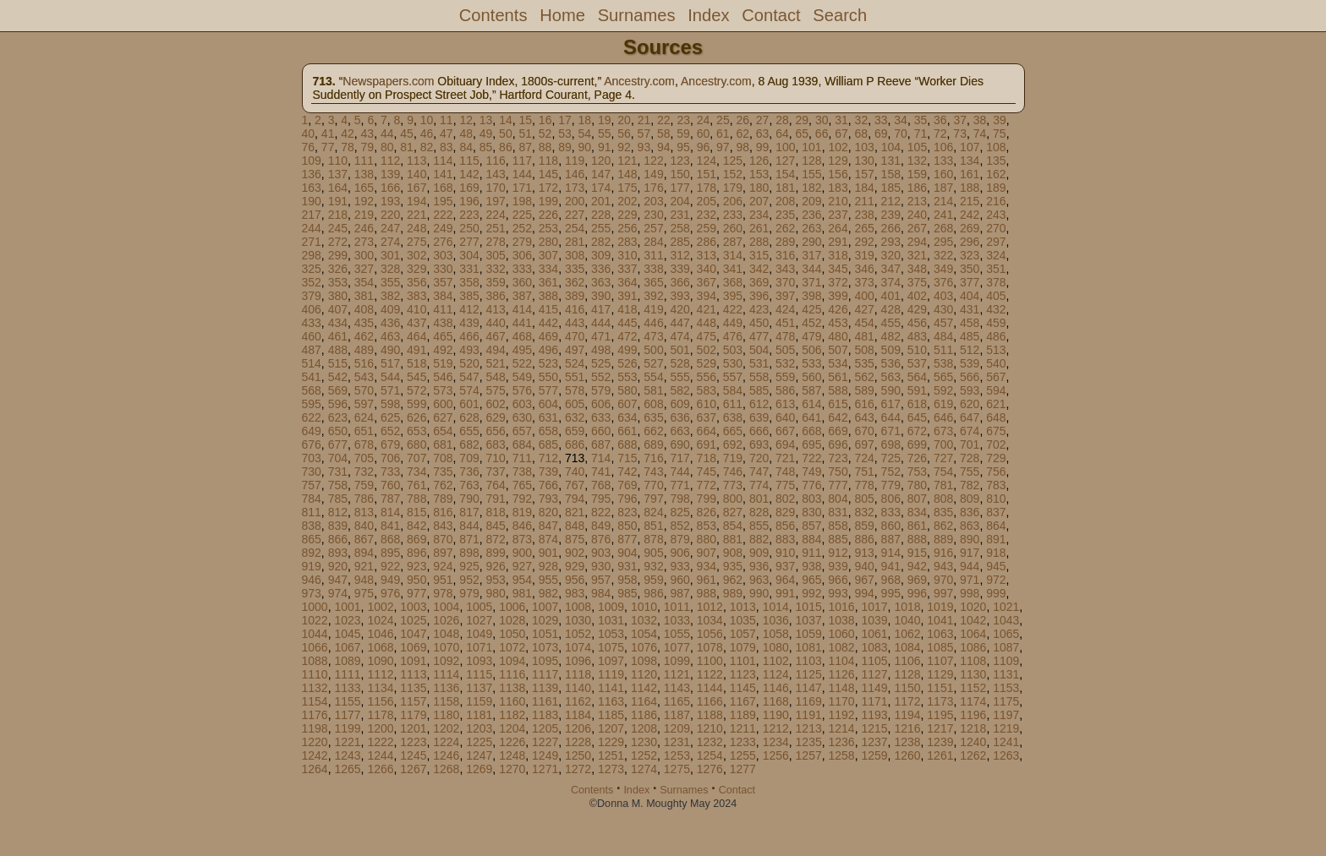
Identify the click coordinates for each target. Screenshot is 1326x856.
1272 (578, 769)
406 (311, 309)
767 (574, 485)
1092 (446, 661)
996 (917, 593)
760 (390, 485)
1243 (347, 755)
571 (390, 390)
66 (822, 133)
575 (495, 390)
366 (679, 282)
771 (679, 485)
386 (495, 296)
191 (338, 201)
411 (442, 309)
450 (759, 323)
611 (732, 404)
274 (390, 241)
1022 (315, 620)
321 (917, 255)
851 (653, 525)
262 (785, 228)
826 (706, 512)
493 (469, 350)
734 (416, 471)
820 (548, 512)
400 (864, 296)
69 (881, 133)
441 (522, 323)
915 (917, 552)
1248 (512, 755)
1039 (874, 620)
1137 (479, 688)
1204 (512, 728)
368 (732, 282)
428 (891, 309)
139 (390, 174)
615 (837, 404)
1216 (907, 728)
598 (390, 404)
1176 (315, 715)
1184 (578, 715)
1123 (743, 674)
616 (864, 404)
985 (627, 593)
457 (943, 323)
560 (811, 377)
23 (683, 120)
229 (627, 214)
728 (969, 458)
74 (980, 133)
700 (943, 444)
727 (943, 458)
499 (627, 350)
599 (416, 404)
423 (759, 309)
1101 (743, 661)
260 (732, 228)
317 (811, 255)
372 (837, 282)
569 (338, 390)
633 (601, 417)
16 (545, 120)
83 (446, 147)
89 (565, 147)
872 (495, 539)
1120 (644, 674)
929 (574, 566)
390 (601, 296)
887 (891, 539)
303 (442, 255)
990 (759, 593)
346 (864, 268)
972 (995, 579)
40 (308, 133)
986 (653, 593)
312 (679, 255)
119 (574, 160)
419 (653, 309)
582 (679, 390)
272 (338, 241)
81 (407, 147)
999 (995, 593)
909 (759, 552)
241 (943, 214)
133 (943, 160)
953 (495, 579)
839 (338, 525)
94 (664, 147)
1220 (315, 742)
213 (917, 201)
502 (706, 350)
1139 (545, 688)
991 (785, 593)
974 (338, 593)
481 (864, 336)
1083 (874, 647)
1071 (479, 647)
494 (495, 350)
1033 (677, 620)
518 (416, 363)
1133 (347, 688)
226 (548, 214)
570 (364, 390)
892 (311, 552)
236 (811, 214)
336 (601, 268)
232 (706, 214)
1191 (809, 715)
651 (364, 431)
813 (364, 512)
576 (522, 390)
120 (601, 160)
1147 (809, 688)
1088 (315, 661)
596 (338, 404)
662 (653, 431)
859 (864, 525)
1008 (578, 606)
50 (505, 133)
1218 (973, 728)
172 (548, 187)
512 (969, 350)
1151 (940, 688)
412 (469, 309)
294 (917, 241)
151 (706, 174)
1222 (380, 742)
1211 (743, 728)
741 (601, 471)
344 (811, 268)
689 (653, 444)
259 (706, 228)
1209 (677, 728)
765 (522, 485)
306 (522, 255)
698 (891, 444)
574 (469, 390)
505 (785, 350)
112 (390, 160)
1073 (545, 647)
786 (364, 498)
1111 (347, 674)
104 (891, 147)
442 (548, 323)
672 (917, 431)
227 (574, 214)
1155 (347, 701)
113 (416, 160)
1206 (578, 728)
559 (785, 377)
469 (548, 336)
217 (311, 214)
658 (548, 431)
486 (995, 336)
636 (679, 417)
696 (837, 444)
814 (390, 512)
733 (390, 471)
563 (891, 377)
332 (495, 268)
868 (390, 539)
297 (995, 241)
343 (785, 268)
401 (891, 296)
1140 (578, 688)
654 (442, 431)
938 (811, 566)
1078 (710, 647)
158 (891, 174)
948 (364, 579)
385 (469, 296)
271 (311, 241)
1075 (611, 647)
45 (407, 133)
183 (837, 187)
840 (364, 525)
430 (943, 309)
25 (723, 120)
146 (574, 174)
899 (495, 552)
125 (732, 160)
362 (574, 282)
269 (969, 228)
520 (469, 363)
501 (679, 350)
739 (548, 471)
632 (574, 417)
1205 (545, 728)
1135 (413, 688)
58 (664, 133)
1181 (479, 715)
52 (545, 133)
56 (624, 133)
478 (785, 336)
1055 (677, 634)
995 (891, 593)
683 (495, 444)
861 (917, 525)
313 (706, 255)
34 (900, 120)
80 (387, 147)
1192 (842, 715)
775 (785, 485)
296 (969, 241)
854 (732, 525)
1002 (380, 606)
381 (364, 296)
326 (338, 268)
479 (811, 336)
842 (416, 525)
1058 (776, 634)
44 (387, 133)
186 (917, 187)
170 (495, 187)
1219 (1006, 728)
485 (969, 336)
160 (943, 174)
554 (653, 377)
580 (627, 390)
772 (706, 485)
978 (442, 593)
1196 (973, 715)
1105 (874, 661)
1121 (677, 674)
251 (495, 228)
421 (706, 309)
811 (311, 512)
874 (548, 539)
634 (627, 417)
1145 (743, 688)
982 (548, 593)
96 (703, 147)
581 (653, 390)
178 (706, 187)
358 (469, 282)
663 (679, 431)
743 (653, 471)
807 (917, 498)
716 (653, 458)
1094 (512, 661)
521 (495, 363)
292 (864, 241)
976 (390, 593)
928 (548, 566)
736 (469, 471)
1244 (380, 755)
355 (390, 282)
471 (601, 336)
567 (995, 377)
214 (943, 201)
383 (416, 296)
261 (759, 228)
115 (469, 160)
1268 (446, 769)
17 (565, 120)
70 (900, 133)
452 (811, 323)
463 (390, 336)
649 (311, 431)
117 (522, 160)
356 (416, 282)
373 (864, 282)
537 (917, 363)
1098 (644, 661)
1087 (1006, 647)
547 (469, 377)
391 (627, 296)
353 (338, 282)
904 (627, 552)
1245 (413, 755)
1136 (446, 688)
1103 (809, 661)
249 (442, 228)
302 (416, 255)
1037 (809, 620)
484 (943, 336)
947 (338, 579)
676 (311, 444)
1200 (380, 728)
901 (548, 552)
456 (917, 323)
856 (785, 525)
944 (969, 566)
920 (338, 566)
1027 (479, 620)
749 (811, 471)
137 (338, 174)
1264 (315, 769)
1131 (1006, 674)
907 (706, 552)
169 (469, 187)
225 (522, 214)
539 (969, 363)
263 (811, 228)
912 (837, 552)
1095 (545, 661)
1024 (380, 620)
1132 (315, 688)
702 (995, 444)
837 (995, 512)
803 (811, 498)
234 (759, 214)
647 (969, 417)
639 (759, 417)
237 (837, 214)
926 (495, 566)
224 (495, 214)
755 (969, 471)
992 (811, 593)
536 (891, 363)
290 (811, 241)
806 (891, 498)
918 (995, 552)
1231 (677, 742)
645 (917, 417)
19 (604, 120)
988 (706, 593)
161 (969, 174)
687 (601, 444)
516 (364, 363)
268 (943, 228)
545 (416, 377)
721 (785, 458)
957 (601, 579)
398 (811, 296)
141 (442, 174)
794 (574, 498)
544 (390, 377)
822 (601, 512)
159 (917, 174)
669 (837, 431)
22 (664, 120)
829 (785, 512)
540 (995, 363)
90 (585, 147)
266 (891, 228)
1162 (578, 701)
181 (785, 187)
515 (338, 363)
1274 (644, 769)
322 (943, 255)
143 (495, 174)
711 (522, 458)
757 (311, 485)
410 (416, 309)
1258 (842, 755)
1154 (315, 701)
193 (390, 201)
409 (390, 309)
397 (785, 296)
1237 (874, 742)
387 (522, 296)
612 (759, 404)
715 (627, 458)
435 (364, 323)
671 (891, 431)
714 (601, 458)
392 (653, 296)
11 (446, 120)
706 (390, 458)
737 (495, 471)
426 (837, 309)
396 (759, 296)
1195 (940, 715)
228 (601, 214)
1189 (743, 715)
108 (995, 147)
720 (759, 458)
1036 (776, 620)
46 (427, 133)
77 (328, 147)
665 (732, 431)
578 (574, 390)
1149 (874, 688)
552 (601, 377)
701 (969, 444)
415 (548, 309)
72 (940, 133)
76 (308, 147)
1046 (380, 634)
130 (864, 160)
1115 (479, 674)
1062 (907, 634)
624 (364, 417)
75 (999, 133)
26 (742, 120)
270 (995, 228)
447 (679, 323)
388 (548, 296)
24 (703, 120)
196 (469, 201)
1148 (842, 688)
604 (548, 404)
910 (785, 552)
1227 (545, 742)
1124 (776, 674)
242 (969, 214)
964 (785, 579)
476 (732, 336)
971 (969, 579)
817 (469, 512)
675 (995, 431)
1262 (973, 755)
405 (995, 296)
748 (785, 471)
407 (338, 309)
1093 (479, 661)
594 (995, 390)
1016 (842, 606)
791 (495, 498)
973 (311, 593)
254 (574, 228)
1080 (776, 647)
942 (917, 566)
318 (837, 255)
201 (601, 201)
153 (759, 174)
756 (995, 471)
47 (446, 133)
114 (442, 160)
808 (943, 498)
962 (732, 579)
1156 (380, 701)
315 (759, 255)
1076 (644, 647)
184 (864, 187)
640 (785, 417)
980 (495, 593)
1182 (512, 715)
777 (837, 485)
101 (811, 147)
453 (837, 323)
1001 (347, 606)
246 (364, 228)
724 (864, 458)
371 (811, 282)
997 (943, 593)
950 (416, 579)
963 (759, 579)
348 (917, 268)
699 (917, 444)
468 (522, 336)
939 (837, 566)
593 (969, 390)
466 (469, 336)
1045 (347, 634)
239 (891, 214)
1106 (907, 661)
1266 (380, 769)
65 (801, 133)
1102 (776, 661)
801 (759, 498)
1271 (545, 769)
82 (427, 147)
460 (311, 336)
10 (427, 120)
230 (653, 214)
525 (601, 363)
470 (574, 336)
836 (969, 512)
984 (601, 593)
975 (364, 593)
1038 (842, 620)
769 (627, 485)
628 (469, 417)
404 (969, 296)
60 (703, 133)
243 (995, 214)
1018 (907, 606)
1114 (446, 674)
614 (811, 404)
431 (969, 309)
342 (759, 268)
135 (995, 160)
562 (864, 377)
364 (627, 282)
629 (495, 417)
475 (706, 336)
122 (653, 160)
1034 (710, 620)
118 (548, 160)
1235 (809, 742)
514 (311, 363)
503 (732, 350)
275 (416, 241)
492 (442, 350)
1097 (611, 661)
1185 (611, 715)
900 (522, 552)
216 (995, 201)
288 (759, 241)
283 (627, 241)
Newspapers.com (388, 81)
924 (442, 566)
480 (837, 336)
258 (679, 228)
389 (574, 296)
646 (943, 417)
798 (679, 498)
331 (469, 268)
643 (864, 417)
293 (891, 241)
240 (917, 214)
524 (574, 363)
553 (627, 377)
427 (864, 309)
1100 (710, 661)
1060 (842, 634)
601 (469, 404)
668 (811, 431)
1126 (842, 674)
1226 (512, 742)
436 (390, 323)
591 (917, 390)
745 (706, 471)
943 (943, 566)
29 (802, 120)
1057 (743, 634)
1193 (874, 715)
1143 (677, 688)
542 (338, 377)
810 (995, 498)
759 (364, 485)
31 (841, 120)
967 (864, 579)
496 (548, 350)
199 (548, 201)
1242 (315, 755)
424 (785, 309)
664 (706, 431)
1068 (380, 647)
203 (653, 201)
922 (390, 566)
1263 (1006, 755)
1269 (479, 769)
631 (548, 417)
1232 (710, 742)
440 (495, 323)
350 (969, 268)
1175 (1006, 701)
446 (653, 323)
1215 (874, 728)
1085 (940, 647)
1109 (1006, 661)
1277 (743, 769)
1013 (743, 606)
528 (679, 363)
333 (522, 268)
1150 (907, 688)
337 (627, 268)
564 (917, 377)
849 (601, 525)
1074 (578, 647)
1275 (677, 769)
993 (837, 593)
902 (574, 552)
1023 (347, 620)
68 (861, 133)
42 (347, 133)
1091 (413, 661)
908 (732, 552)
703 (311, 458)
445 (627, 323)
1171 (874, 701)
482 (891, 336)
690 (679, 444)
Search (840, 15)
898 (469, 552)
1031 (611, 620)
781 (943, 485)
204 (679, 201)
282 (601, 241)
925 (469, 566)
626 (416, 417)
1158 (446, 701)
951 (442, 579)
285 (679, 241)
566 (969, 377)
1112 (380, 674)
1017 (874, 606)
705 (364, 458)
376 (943, 282)
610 (706, 404)
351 (995, 268)
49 (486, 133)
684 (522, 444)
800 (732, 498)
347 (891, 268)
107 (969, 147)
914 (891, 552)
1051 (545, 634)
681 (442, 444)
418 (627, 309)
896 (416, 552)
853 (706, 525)
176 (653, 187)
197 (495, 201)
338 (653, 268)
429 (917, 309)
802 (785, 498)
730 (311, 471)
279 (522, 241)
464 (416, 336)
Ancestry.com (639, 81)
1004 (446, 606)
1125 (809, 674)
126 (759, 160)
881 (732, 539)
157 (864, 174)
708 (442, 458)
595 (311, 404)
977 (416, 593)
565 (943, 377)
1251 (611, 755)
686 (574, 444)
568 (311, 390)
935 (732, 566)
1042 (973, 620)
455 (891, 323)
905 (653, 552)
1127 (874, 674)
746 (732, 471)
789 (442, 498)
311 (653, 255)
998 (969, 593)
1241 (1006, 742)
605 (574, 404)
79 (368, 147)
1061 (874, 634)
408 (364, 309)
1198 (315, 728)
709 (469, 458)
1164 (644, 701)
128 (811, 160)
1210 (710, 728)
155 (811, 174)
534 (837, 363)
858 (837, 525)
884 (811, 539)
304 (469, 255)
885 (837, 539)
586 (785, 390)
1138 (512, 688)
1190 (776, 715)
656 (495, 431)
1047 (413, 634)
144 (522, 174)
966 (837, 579)
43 (368, 133)
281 (574, 241)
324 (995, 255)
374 (891, 282)
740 (574, 471)
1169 (809, 701)
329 (416, 268)
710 (495, 458)
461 (338, 336)
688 (627, 444)
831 (837, 512)
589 (864, 390)
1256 (776, 755)
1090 (380, 661)
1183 (545, 715)
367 (706, 282)
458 (969, 323)
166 (390, 187)
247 (390, 228)
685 (548, 444)
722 (811, 458)
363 (601, 282)
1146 (776, 688)
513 (995, 350)
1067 (347, 647)
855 (759, 525)
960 (679, 579)
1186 (644, 715)
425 (811, 309)
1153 (1006, 688)
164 (338, 187)
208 (785, 201)
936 (759, 566)
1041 (940, 620)
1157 (413, 701)
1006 (512, 606)
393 (679, 296)
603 (522, 404)
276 (442, 241)
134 (969, 160)
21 (644, 120)
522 (522, 363)
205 (706, 201)
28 (782, 120)
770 (653, 485)
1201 (413, 728)
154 (785, 174)
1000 (315, 606)
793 (548, 498)
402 (917, 296)
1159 (479, 701)
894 (364, 552)
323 (969, 255)
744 (679, 471)
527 (653, 363)
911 (811, 552)
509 (891, 350)
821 (574, 512)
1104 (842, 661)
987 (679, 593)
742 (627, 471)
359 (495, 282)
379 (311, 296)
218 (338, 214)
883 (785, 539)
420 (679, 309)
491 (416, 350)
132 (917, 160)
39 (999, 120)
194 (416, 201)
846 (522, 525)
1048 (446, 634)
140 (416, 174)
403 (943, 296)
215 (969, 201)
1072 (512, 647)
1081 (809, 647)
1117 (545, 674)
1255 (743, 755)
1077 (677, 647)
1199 (347, 728)
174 (601, 187)
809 (969, 498)
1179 (413, 715)
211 (864, 201)
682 (469, 444)
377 (969, 282)
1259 (874, 755)
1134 (380, 688)
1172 (907, 701)
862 (943, 525)
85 (486, 147)
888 (917, 539)
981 (522, 593)
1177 (347, 715)
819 (522, 512)
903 (601, 552)
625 (390, 417)
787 (390, 498)
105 (917, 147)
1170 (842, 701)
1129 (940, 674)
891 (995, 539)
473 (653, 336)
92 (624, 147)
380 (338, 296)
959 (653, 579)
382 (390, 296)
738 (522, 471)
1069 (413, 647)
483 (917, 336)
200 (574, 201)
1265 (347, 769)
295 (943, 241)
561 (837, 377)
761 (416, 485)
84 (466, 147)
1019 (940, 606)
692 (732, 444)
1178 (380, 715)
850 (627, 525)
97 (723, 147)
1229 (611, 742)
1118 (578, 674)
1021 (1006, 606)
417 (601, 309)
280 (548, 241)
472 (627, 336)
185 (891, 187)
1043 (1006, 620)
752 (891, 471)
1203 (479, 728)
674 (969, 431)
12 (466, 120)
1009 (611, 606)
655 (469, 431)
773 (732, 485)
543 (364, 377)
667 (785, 431)
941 (891, 566)
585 (759, 390)
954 (522, 579)
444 (601, 323)
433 (311, 323)
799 (706, 498)
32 (861, 120)
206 (732, 201)
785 (338, 498)
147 (601, 174)
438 (442, 323)
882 (759, 539)
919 (311, 566)
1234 (776, 742)
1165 (677, 701)
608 (653, 404)
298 (311, 255)
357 (442, 282)
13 (486, 120)
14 (505, 120)
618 (917, 404)
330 (442, 268)
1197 (1006, 715)
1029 (545, 620)
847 (548, 525)
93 (644, 147)
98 (742, 147)
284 (653, 241)
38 (980, 120)
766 (548, 485)
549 (522, 377)
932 (653, 566)
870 (442, 539)
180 (759, 187)
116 (495, 160)
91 (604, 147)
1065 (1006, 634)
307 (548, 255)
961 (706, 579)
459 (995, 323)
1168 (776, 701)
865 (311, 539)
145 (548, 174)
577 (548, 390)
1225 (479, 742)
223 (469, 214)
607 (627, 404)
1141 (611, 688)
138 (364, 174)
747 (759, 471)
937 (785, 566)
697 (864, 444)
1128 (907, 674)
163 (311, 187)
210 (837, 201)
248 (416, 228)
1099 (677, 661)
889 (943, 539)
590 (891, 390)
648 (995, 417)
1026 (446, 620)
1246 (446, 755)
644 (891, 417)
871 (469, 539)
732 (364, 471)
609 (679, 404)
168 (442, 187)
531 (759, 363)
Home (562, 15)
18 (585, 120)
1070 (446, 647)
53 (565, 133)
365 (653, 282)
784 (311, 498)
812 (338, 512)
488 (338, 350)
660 (601, 431)
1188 (710, 715)
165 (364, 187)
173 (574, 187)
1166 (710, 701)
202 (627, 201)
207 (759, 201)
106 (943, 147)
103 (864, 147)
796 (627, 498)
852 (679, 525)
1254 (710, 755)
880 (706, 539)
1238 (907, 742)
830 (811, 512)
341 (732, 268)
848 (574, 525)
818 (495, 512)
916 (943, 552)
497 (574, 350)
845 (495, 525)
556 (706, 377)
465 (442, 336)
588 (837, 390)
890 (969, 539)
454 (864, 323)
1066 (315, 647)
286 (706, 241)
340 (706, 268)
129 (837, 160)
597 (364, 404)
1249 (545, 755)
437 (416, 323)
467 (495, 336)
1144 (710, 688)
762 (442, 485)
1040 (907, 620)
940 (864, 566)
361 (548, 282)
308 (574, 255)
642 (837, 417)
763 (469, 485)
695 (811, 444)
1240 (973, 742)
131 (891, 160)
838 (311, 525)
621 (995, 404)
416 (574, 309)
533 (811, 363)
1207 (611, 728)
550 (548, 377)
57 (644, 133)
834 (917, 512)
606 (601, 404)
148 (627, 174)
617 (891, 404)
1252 (644, 755)
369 (759, 282)
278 (495, 241)
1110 (315, 674)
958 (627, 579)
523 (548, 363)
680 (416, 444)
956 (574, 579)
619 (943, 404)
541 (311, 377)
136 (311, 174)
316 (785, 255)
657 (522, 431)
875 (574, 539)
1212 (776, 728)
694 (785, 444)
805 (864, 498)
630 (522, 417)
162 (995, 174)
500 (653, 350)
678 (364, 444)
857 (811, 525)
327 (364, 268)
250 (469, 228)
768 (601, 485)
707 (416, 458)
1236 (842, 742)
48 (466, 133)
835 (943, 512)
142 (469, 174)
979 (469, 593)
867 (364, 539)
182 (811, 187)
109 (311, 160)
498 (601, 350)
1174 (973, 701)
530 (732, 363)
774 (759, 485)
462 (364, 336)
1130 (973, 674)
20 (624, 120)
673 (943, 431)
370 (785, 282)
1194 (907, 715)
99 (763, 147)
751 (864, 471)
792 (522, 498)
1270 (512, 769)
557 (732, 377)
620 (969, 404)
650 (338, 431)
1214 (842, 728)
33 (881, 120)
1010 (644, 606)
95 (683, 147)
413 (495, 309)
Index (708, 15)
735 (442, 471)
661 (627, 431)
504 (759, 350)
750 (837, 471)
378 (995, 282)
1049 (479, 634)
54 (585, 133)
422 (732, 309)
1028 (512, 620)
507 (837, 350)
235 (785, 214)
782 (969, 485)
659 (574, 431)
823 (627, 512)
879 (679, 539)
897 (442, 552)
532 (785, 363)
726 (917, 458)
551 (574, 377)
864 (995, 525)
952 (469, 579)
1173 (940, 701)
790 (469, 498)
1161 (545, 701)
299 (338, 255)
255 (601, 228)
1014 (776, 606)
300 (364, 255)
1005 (479, 606)
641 (811, 417)
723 (837, 458)
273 (364, 241)
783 (995, 485)
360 (522, 282)
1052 (578, 634)
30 (822, 120)
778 (864, 485)
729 (995, 458)
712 (548, 458)
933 (679, 566)
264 (837, 228)
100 (785, 147)
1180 (446, 715)
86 (505, 147)
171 (522, 187)
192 (364, 201)
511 (943, 350)
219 (364, 214)
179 (732, 187)
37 (960, 120)
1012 (710, 606)
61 (723, 133)
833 (891, 512)
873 (522, 539)
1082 (842, 647)
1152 (973, 688)
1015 (809, 606)
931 (627, 566)
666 (759, 431)
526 (627, 363)
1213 (809, 728)
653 (416, 431)
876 (601, 539)
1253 (677, 755)
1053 (611, 634)
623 (338, 417)
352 (311, 282)
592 (943, 390)
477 (759, 336)
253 (548, 228)
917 (969, 552)
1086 (973, 647)
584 (732, 390)
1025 (413, 620)
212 (891, 201)
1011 (677, 606)
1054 (644, 634)
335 (574, 268)
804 (837, 498)
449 (732, 323)
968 (891, 579)
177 (679, 187)
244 (311, 228)
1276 (710, 769)
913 (864, 552)
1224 (446, 742)
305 (495, 255)
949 (390, 579)
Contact (771, 15)
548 (495, 377)
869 (416, 539)
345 (837, 268)
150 (679, 174)
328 (390, 268)
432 (995, 309)
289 (785, 241)
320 (891, 255)
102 (837, 147)
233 (732, 214)
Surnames (637, 15)
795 (601, 498)
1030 (578, 620)
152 (732, 174)
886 (864, 539)
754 (943, 471)
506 (811, 350)
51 (525, 133)
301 (390, 255)
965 (811, 579)
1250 (578, 755)
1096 (578, 661)
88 (545, 147)
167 (416, 187)
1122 (710, 674)
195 (442, 201)
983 (574, 593)
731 (338, 471)
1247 (479, 755)
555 (679, 377)
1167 (743, 701)
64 (782, 133)
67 (841, 133)
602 (495, 404)
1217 (940, 728)
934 (706, 566)
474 (679, 336)
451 (785, 323)
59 (683, 133)
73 (960, 133)
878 (653, 539)
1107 (940, 661)
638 (732, 417)
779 (891, 485)
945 (995, 566)
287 (732, 241)
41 (328, 133)
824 (653, 512)
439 (469, 323)
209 (811, 201)
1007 (545, 606)
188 (969, 187)
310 (627, 255)
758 (338, 485)
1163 (611, 701)
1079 (743, 647)
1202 (446, 728)
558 (759, 377)
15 (526, 120)
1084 (907, 647)
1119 (611, 674)
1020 (973, 606)
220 (390, 214)
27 (763, 120)
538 (943, 363)
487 (311, 350)
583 (706, 390)
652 (390, 431)
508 (864, 350)
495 (522, 350)
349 (943, 268)
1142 (644, 688)
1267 (413, 769)
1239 (940, 742)
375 (917, 282)
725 (891, 458)
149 (653, 174)
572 (416, 390)
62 (742, 133)
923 (416, 566)
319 (864, 255)
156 (837, 174)
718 (706, 458)
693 (759, 444)
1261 (940, 755)
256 (627, 228)
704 (338, 458)
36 (940, 120)
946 (311, 579)
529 (706, 363)
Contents (493, 15)
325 (311, 268)
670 (864, 431)
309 (601, 255)
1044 (315, 634)
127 (785, 160)
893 (338, 552)
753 (917, 471)
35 (921, 120)
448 (706, 323)
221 (416, 214)
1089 (347, 661)
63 (763, 133)
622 (311, 417)
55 (604, 133)
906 (679, 552)
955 (548, 579)
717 (679, 458)
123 (679, 160)
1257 (809, 755)
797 (653, 498)
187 (943, 187)
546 (442, 377)
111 (364, 160)
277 (469, 241)
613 (785, 404)
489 (364, 350)
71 (921, 133)
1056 (710, 634)
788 (416, 498)
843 (442, 525)
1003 (413, 606)
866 (338, 539)
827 (732, 512)
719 (732, 458)
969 (917, 579)
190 (311, 201)
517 (390, 363)
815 (416, 512)
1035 (743, 620)
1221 (347, 742)
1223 (413, 742)
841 (390, 525)
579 (601, 390)
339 (679, 268)
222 (442, 214)
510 (917, 350)
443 (574, 323)
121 (627, 160)
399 (837, 296)
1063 (940, 634)
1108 (973, 661)
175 (627, 187)
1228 (578, 742)
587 (811, 390)
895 (390, 552)
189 (995, 187)
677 (338, 444)
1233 (743, 742)
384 (442, 296)
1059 (809, 634)
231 (679, 214)
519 (442, 363)
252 (522, 228)
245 (338, 228)
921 (364, 566)
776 (811, 485)
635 (653, 417)
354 (364, 282)
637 (706, 417)
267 (917, 228)
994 (864, 593)
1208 (644, 728)
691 (706, 444)
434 (338, 323)
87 (525, 147)
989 (732, 593)
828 (759, 512)
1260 (907, 755)
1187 (677, 715)
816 (442, 512)
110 (338, 160)
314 (732, 255)
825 (679, 512)
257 (653, 228)
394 (706, 296)
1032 (644, 620)
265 (864, 228)
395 (732, 296)
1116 (512, 674)
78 (347, 147)
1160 (512, 701)
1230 (644, 742)
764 (495, 485)
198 (522, 201)
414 (522, 309)
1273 (611, 769)
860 (891, 525)
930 (601, 566)
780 (917, 485)
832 (864, 512)
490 (390, 350)
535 (864, 363)
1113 (413, 674)
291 (837, 241)
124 (706, 160)
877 (627, 539)
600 (442, 404)
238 (864, 214)
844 (469, 525)
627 (442, 417)
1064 (973, 634)
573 (442, 390)
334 (548, 268)
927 (522, 566)
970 (943, 579)
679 (390, 444)
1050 (512, 634)
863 (969, 525)
